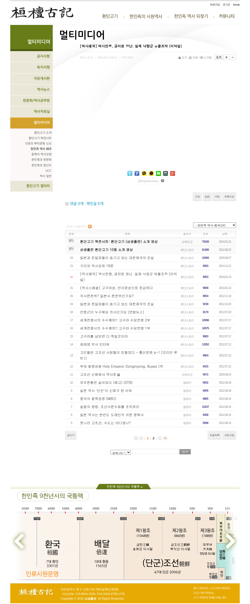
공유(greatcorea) (148, 181)
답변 (207, 196)
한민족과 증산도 (41, 165)
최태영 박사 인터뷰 (95, 344)
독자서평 (43, 67)
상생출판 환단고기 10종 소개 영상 (106, 249)
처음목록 (214, 435)
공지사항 (43, 56)
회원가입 (215, 4)
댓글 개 (76, 203)
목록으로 (229, 196)
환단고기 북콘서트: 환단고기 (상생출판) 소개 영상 (119, 241)
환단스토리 (187, 250)
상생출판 (90, 598)
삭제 (217, 196)
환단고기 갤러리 (38, 186)
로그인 (226, 4)
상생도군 (187, 241)
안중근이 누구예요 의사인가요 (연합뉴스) (112, 311)
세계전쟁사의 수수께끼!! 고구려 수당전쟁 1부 (115, 328)
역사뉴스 (43, 89)
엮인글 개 (95, 203)
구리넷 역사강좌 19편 (97, 265)
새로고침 (229, 435)
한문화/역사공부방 (36, 100)
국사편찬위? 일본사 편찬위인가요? (107, 295)
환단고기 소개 (43, 132)
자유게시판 (42, 78)
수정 (197, 196)
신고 (183, 57)
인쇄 (193, 57)
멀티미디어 (42, 122)
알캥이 (187, 382)
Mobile (236, 4)
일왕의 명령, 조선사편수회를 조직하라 (109, 406)
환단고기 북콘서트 (40, 138)
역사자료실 (42, 111)
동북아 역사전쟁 (41, 154)
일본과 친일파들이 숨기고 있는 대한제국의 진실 (117, 257)
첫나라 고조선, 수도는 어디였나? (105, 422)
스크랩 (206, 57)
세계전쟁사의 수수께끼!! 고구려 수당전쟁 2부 (115, 320)
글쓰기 (70, 435)
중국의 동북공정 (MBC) (98, 398)
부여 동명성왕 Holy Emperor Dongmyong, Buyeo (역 (121, 366)
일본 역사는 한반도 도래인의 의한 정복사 (112, 414)
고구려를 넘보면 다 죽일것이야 (104, 336)
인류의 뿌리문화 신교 (38, 143)
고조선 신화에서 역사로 (98, 374)
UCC (48, 170)
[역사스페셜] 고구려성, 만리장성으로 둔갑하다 (116, 287)
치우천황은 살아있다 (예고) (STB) (106, 382)
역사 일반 (46, 176)
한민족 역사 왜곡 (41, 149)
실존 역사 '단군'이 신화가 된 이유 (106, 390)
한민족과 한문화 (41, 159)
